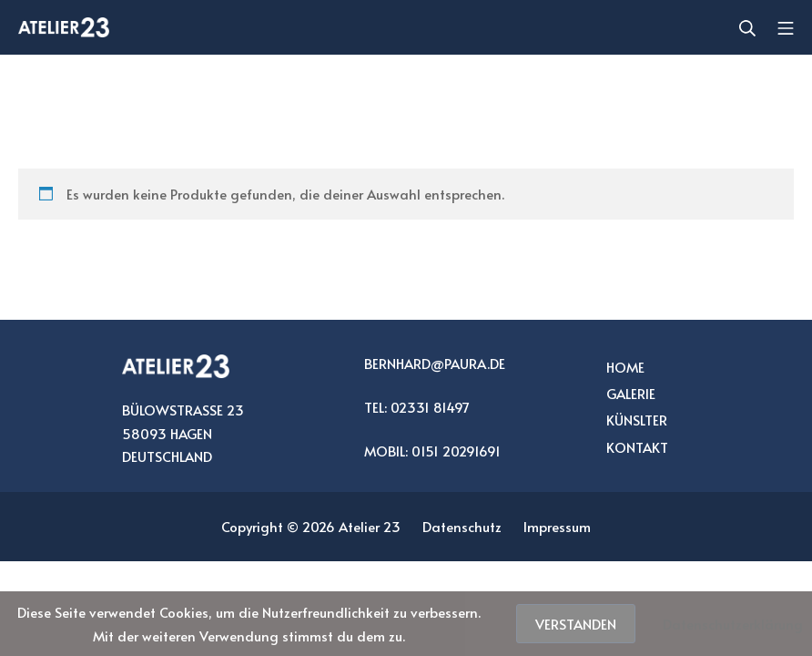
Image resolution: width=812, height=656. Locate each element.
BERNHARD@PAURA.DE (434, 363)
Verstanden (575, 623)
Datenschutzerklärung (733, 623)
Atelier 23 (370, 526)
